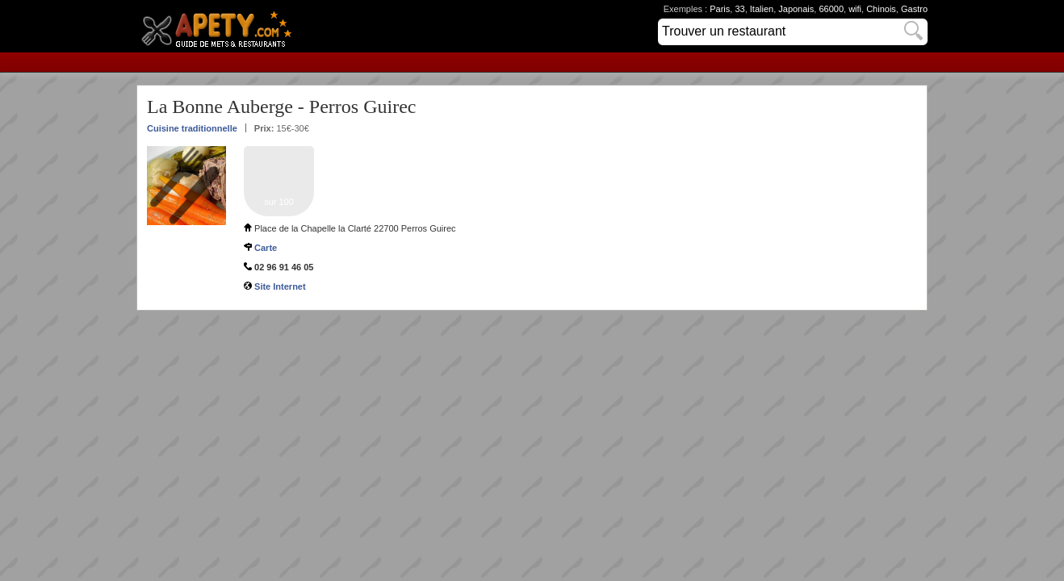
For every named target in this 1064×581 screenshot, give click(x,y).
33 (739, 9)
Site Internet (280, 286)
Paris (720, 9)
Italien (761, 9)
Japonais (796, 9)
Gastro (914, 9)
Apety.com (221, 26)
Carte (265, 248)
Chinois (881, 9)
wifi (854, 9)
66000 (831, 9)
